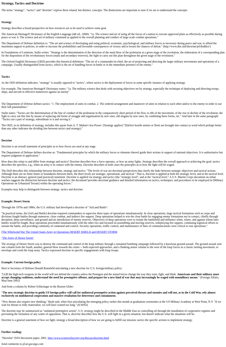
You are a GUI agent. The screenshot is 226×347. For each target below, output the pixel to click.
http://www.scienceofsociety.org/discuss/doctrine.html (78, 337)
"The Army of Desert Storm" (17, 237)
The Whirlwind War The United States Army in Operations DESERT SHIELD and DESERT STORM (59, 231)
